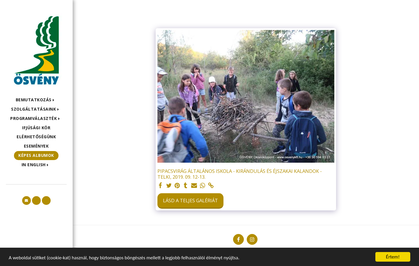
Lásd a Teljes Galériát (190, 200)
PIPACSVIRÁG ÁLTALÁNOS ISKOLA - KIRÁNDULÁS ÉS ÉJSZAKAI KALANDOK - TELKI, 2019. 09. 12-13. (239, 174)
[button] (36, 99)
